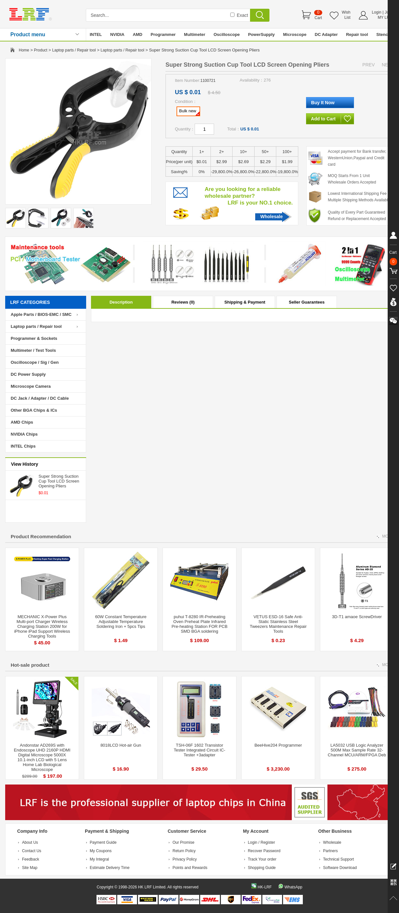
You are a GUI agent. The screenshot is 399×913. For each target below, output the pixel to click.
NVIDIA (117, 34)
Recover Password (264, 851)
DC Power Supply (28, 374)
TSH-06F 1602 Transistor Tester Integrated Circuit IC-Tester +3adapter (199, 750)
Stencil (383, 34)
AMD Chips (22, 422)
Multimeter (194, 34)
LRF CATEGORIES (30, 302)
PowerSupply (261, 34)
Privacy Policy (185, 859)
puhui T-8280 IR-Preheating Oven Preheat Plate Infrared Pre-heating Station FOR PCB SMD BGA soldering (200, 624)
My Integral (99, 859)
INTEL (96, 34)
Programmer (163, 34)
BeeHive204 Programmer (278, 745)
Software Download (340, 867)
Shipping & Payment (244, 302)
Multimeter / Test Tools (33, 350)
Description (121, 302)
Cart (318, 18)
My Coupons (100, 851)
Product (40, 50)
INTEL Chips (23, 446)
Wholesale (271, 216)
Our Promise (183, 842)
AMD (137, 34)
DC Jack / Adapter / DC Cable (40, 398)
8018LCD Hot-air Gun (120, 745)
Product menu (27, 34)
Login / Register (261, 842)
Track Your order (262, 859)
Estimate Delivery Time (110, 867)
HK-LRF (264, 887)
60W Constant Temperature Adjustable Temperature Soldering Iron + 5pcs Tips (121, 621)
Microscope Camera (31, 386)
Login (376, 12)
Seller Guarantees (307, 302)
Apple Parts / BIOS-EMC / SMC (41, 314)
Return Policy (184, 851)
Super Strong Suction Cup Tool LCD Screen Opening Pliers (59, 481)
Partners (330, 851)
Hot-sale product (30, 665)
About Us (30, 842)
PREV (368, 64)
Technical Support (338, 859)
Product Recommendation (41, 536)
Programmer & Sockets (34, 338)
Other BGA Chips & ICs (34, 410)
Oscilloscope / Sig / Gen (35, 362)
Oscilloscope (226, 34)
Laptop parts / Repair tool (74, 50)
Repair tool (357, 34)
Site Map (29, 867)
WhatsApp (293, 887)
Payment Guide (103, 842)
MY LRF (385, 17)
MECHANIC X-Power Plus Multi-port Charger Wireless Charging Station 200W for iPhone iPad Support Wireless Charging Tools (42, 626)
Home (24, 50)
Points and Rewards (190, 867)
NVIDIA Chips (24, 434)
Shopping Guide (262, 867)
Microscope (294, 34)
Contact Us (31, 851)
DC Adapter (326, 34)
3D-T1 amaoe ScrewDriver (357, 616)
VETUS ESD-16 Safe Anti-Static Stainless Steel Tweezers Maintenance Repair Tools (278, 624)
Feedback (30, 859)
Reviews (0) (183, 302)
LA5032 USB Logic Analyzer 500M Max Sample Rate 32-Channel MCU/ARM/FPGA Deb (357, 750)
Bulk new (189, 112)
